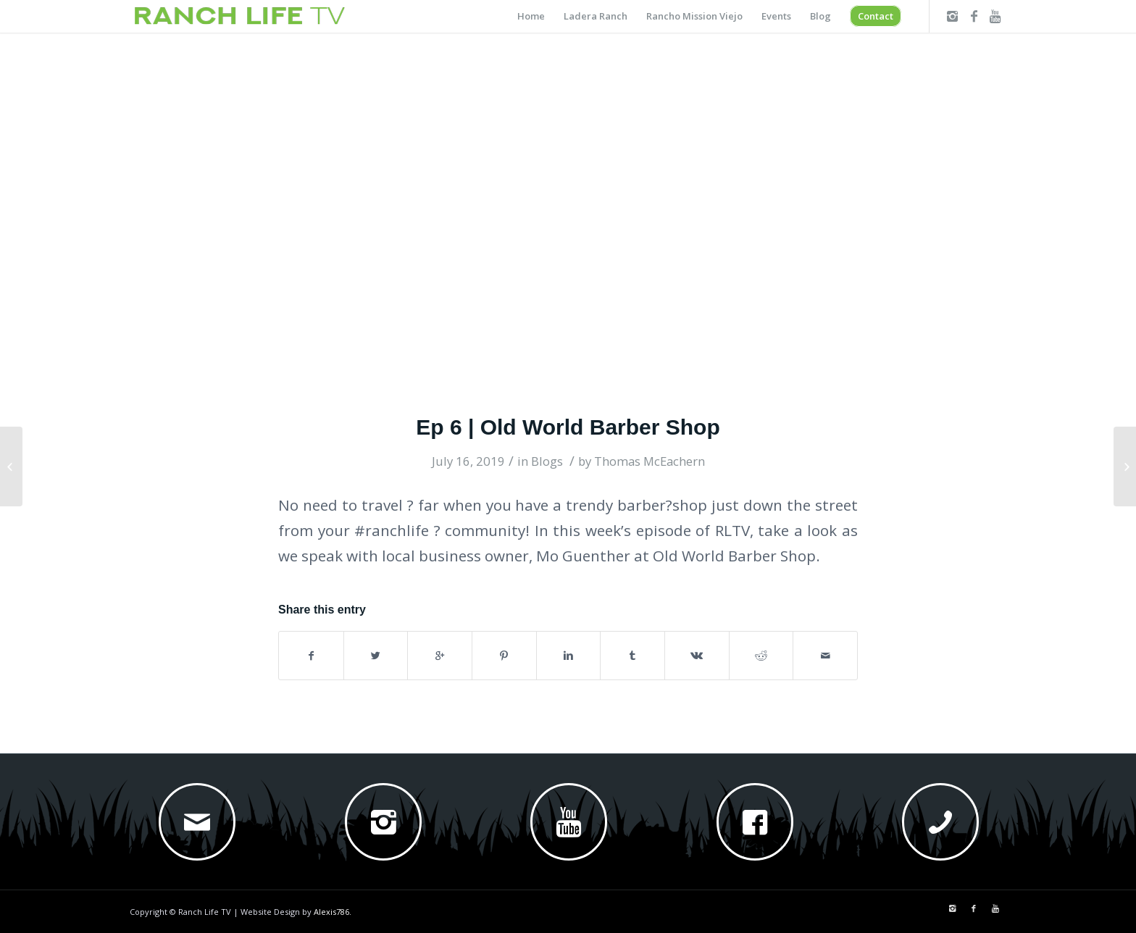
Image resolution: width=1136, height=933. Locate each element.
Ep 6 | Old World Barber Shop (568, 427)
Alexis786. (332, 911)
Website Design (270, 911)
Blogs (547, 461)
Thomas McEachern (649, 461)
